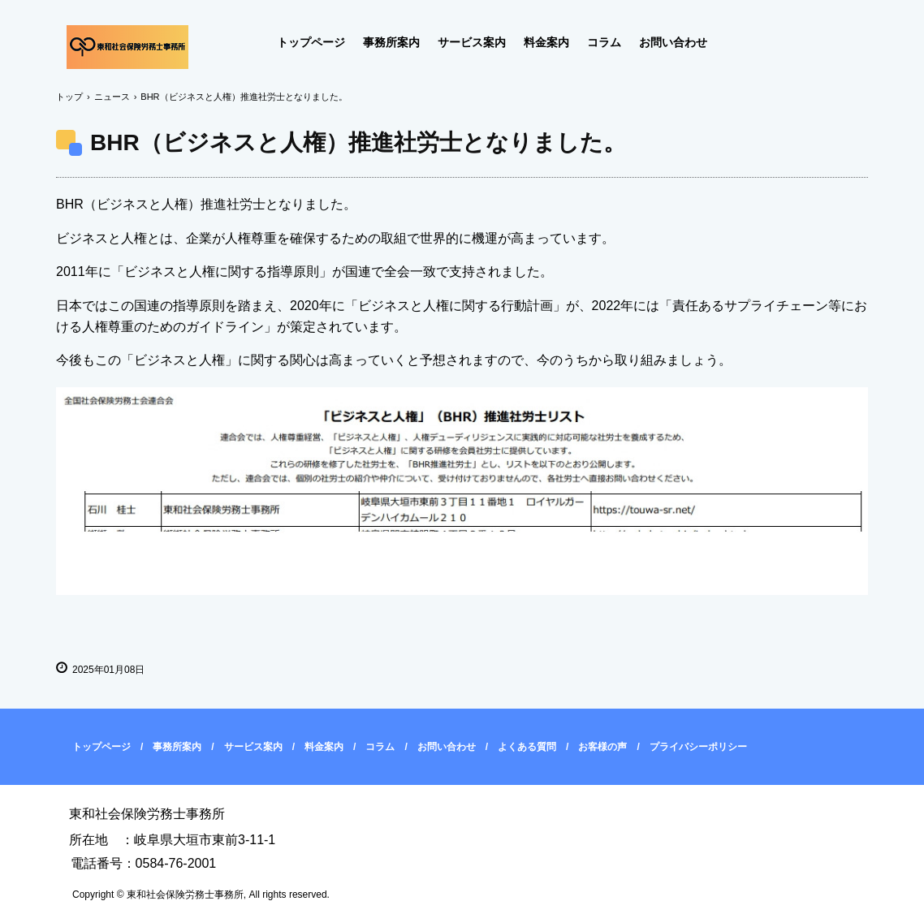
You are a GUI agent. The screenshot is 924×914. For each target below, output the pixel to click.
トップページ (311, 42)
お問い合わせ (673, 42)
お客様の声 (602, 746)
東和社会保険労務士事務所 (128, 47)
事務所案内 (391, 42)
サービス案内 (472, 42)
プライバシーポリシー (698, 746)
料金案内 (546, 42)
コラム (604, 42)
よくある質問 (527, 746)
